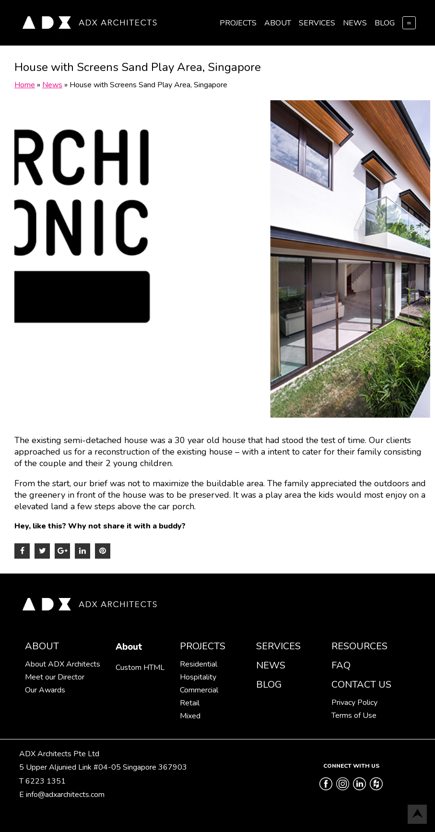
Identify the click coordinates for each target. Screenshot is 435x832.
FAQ (341, 665)
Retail (190, 703)
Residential (198, 664)
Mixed (190, 716)
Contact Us (361, 684)
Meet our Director (54, 677)
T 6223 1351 (42, 781)
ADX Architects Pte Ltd (59, 754)
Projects (238, 23)
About (277, 23)
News (355, 23)
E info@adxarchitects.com (62, 794)
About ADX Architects (62, 664)
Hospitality (198, 677)
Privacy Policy (354, 702)
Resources (359, 646)
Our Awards (45, 690)
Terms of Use (353, 715)
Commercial (199, 690)
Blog (385, 23)
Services (317, 23)
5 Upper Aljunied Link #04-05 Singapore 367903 (103, 767)
